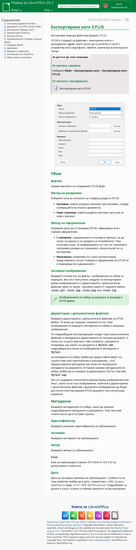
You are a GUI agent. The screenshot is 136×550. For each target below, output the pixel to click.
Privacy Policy (79, 521)
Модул (15, 10)
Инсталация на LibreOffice (20, 54)
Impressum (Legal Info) (58, 521)
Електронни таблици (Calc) (20, 29)
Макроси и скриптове (18, 51)
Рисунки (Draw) (15, 35)
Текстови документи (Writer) (21, 23)
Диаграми (12, 48)
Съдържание (10, 20)
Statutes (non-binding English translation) (109, 521)
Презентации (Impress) (18, 32)
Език (47, 10)
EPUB (102, 35)
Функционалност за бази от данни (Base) (22, 41)
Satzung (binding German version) (64, 524)
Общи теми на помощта (19, 57)
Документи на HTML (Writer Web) (24, 26)
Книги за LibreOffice (90, 506)
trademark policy (102, 539)
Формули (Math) (15, 45)
